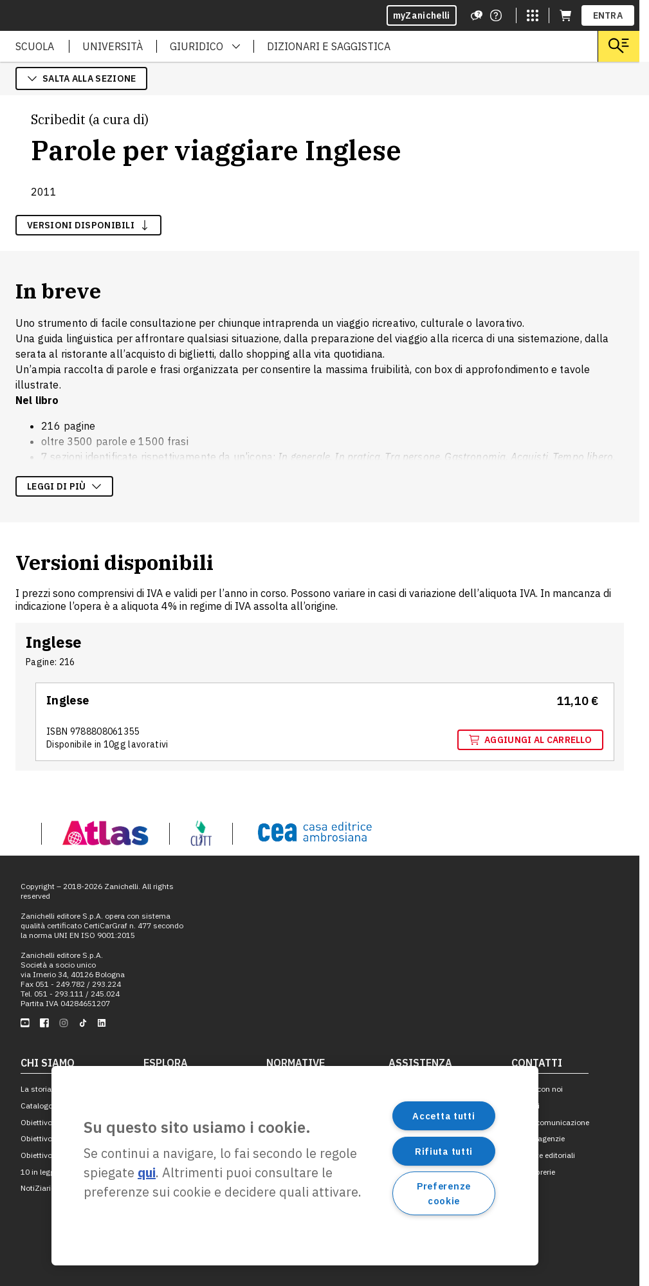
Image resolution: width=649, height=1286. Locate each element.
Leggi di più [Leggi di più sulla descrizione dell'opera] (64, 486)
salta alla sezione (81, 78)
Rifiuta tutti (444, 1151)
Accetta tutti (443, 1116)
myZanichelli (421, 15)
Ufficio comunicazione (550, 1122)
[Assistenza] (476, 15)
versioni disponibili (88, 225)
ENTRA (608, 15)
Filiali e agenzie (538, 1138)
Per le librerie (533, 1172)
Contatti (525, 1105)
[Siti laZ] (532, 15)
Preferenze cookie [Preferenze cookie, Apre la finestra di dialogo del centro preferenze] (444, 1193)
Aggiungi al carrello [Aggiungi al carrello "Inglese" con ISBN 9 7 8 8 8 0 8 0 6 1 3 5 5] (530, 740)
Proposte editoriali (543, 1155)
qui (147, 1172)
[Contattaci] (496, 15)
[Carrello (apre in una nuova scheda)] (565, 15)
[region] (294, 1165)
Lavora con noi (537, 1089)
